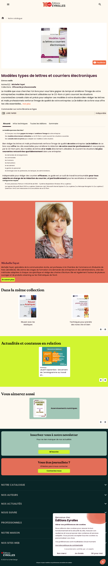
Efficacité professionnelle (24, 87)
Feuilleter (99, 62)
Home (2, 18)
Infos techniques (20, 123)
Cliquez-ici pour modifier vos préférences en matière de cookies (54, 562)
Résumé (6, 123)
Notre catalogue (15, 18)
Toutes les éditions (38, 123)
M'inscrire (54, 452)
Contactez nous (54, 471)
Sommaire (53, 123)
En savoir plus (8, 279)
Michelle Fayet (18, 84)
